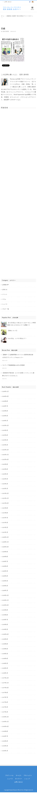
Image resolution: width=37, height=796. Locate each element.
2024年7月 (5, 406)
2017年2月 (5, 712)
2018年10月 (5, 634)
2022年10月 (5, 459)
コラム (4, 299)
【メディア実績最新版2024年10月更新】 (13, 365)
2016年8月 (5, 731)
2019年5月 (5, 629)
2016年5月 (5, 746)
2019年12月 (5, 595)
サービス (18, 775)
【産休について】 (12, 330)
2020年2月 (5, 585)
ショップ (27, 778)
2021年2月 (5, 527)
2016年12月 (5, 717)
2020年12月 (5, 537)
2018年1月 (5, 673)
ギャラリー (18, 778)
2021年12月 (5, 493)
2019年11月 (5, 600)
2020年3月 (5, 581)
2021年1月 (5, 532)
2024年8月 (5, 401)
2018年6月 (5, 648)
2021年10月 (5, 503)
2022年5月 (5, 474)
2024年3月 (5, 415)
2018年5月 (5, 653)
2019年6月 (5, 624)
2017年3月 (5, 707)
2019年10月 (5, 605)
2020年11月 (5, 542)
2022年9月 (5, 464)
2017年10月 (5, 687)
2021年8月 (5, 513)
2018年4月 (5, 658)
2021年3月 (5, 522)
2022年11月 (5, 454)
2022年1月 (5, 488)
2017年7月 (5, 697)
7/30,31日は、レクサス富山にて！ (17, 338)
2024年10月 (5, 396)
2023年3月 (5, 440)
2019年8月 (5, 615)
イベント (4, 294)
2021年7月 (5, 517)
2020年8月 (5, 556)
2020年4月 (5, 576)
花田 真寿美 (6, 31)
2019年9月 (5, 610)
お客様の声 (5, 284)
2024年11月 (5, 391)
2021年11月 (5, 498)
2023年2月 (5, 445)
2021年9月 (5, 508)
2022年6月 (5, 469)
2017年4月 (5, 702)
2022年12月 (5, 449)
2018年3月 (5, 663)
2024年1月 (5, 420)
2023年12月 (5, 425)
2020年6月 (5, 566)
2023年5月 (5, 430)
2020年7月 (5, 561)
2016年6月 (5, 741)
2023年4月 (5, 435)
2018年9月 (5, 639)
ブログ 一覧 (5, 309)
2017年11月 (5, 683)
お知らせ (4, 289)
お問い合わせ (18, 782)
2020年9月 (5, 551)
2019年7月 (5, 619)
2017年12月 (5, 678)
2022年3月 (5, 479)
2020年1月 (5, 590)
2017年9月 (5, 692)
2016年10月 (5, 726)
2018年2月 (5, 668)
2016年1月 (5, 750)
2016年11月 (5, 721)
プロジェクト (28, 775)
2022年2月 (5, 483)
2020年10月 (5, 547)
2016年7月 (5, 736)
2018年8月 (5, 644)
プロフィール (9, 775)
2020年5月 (5, 571)
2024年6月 (5, 411)
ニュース (4, 304)
